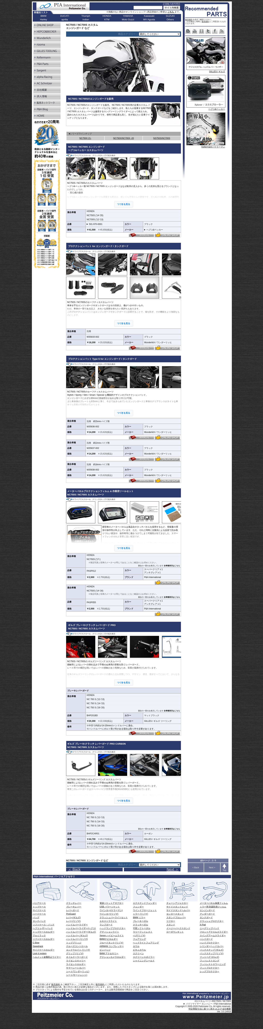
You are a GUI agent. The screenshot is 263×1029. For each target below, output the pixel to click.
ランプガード (106, 924)
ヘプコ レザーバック (43, 928)
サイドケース (39, 910)
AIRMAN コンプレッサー (112, 946)
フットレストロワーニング (213, 964)
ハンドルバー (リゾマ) (77, 939)
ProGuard (70, 914)
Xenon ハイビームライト (112, 935)
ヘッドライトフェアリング (146, 942)
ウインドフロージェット (145, 910)
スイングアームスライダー (213, 935)
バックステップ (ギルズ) (211, 950)
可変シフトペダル (141, 928)
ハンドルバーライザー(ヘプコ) (81, 928)
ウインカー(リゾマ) (109, 914)
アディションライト (109, 932)
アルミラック (39, 935)
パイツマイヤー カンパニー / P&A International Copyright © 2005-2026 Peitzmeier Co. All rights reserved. (203, 1005)
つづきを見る (123, 204)
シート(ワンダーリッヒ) (77, 971)
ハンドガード (206, 939)
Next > (212, 867)
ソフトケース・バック (43, 924)
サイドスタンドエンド (177, 906)
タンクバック (39, 921)
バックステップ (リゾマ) (211, 953)
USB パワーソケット (110, 906)
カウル (136, 946)
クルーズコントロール (77, 946)
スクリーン (138, 953)
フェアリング (139, 939)
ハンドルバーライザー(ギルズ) (81, 932)
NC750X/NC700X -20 (123, 138)
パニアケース (39, 903)
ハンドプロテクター (209, 942)
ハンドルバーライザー (77, 924)
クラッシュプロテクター (212, 921)
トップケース (39, 906)
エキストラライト (108, 921)
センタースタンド (175, 914)
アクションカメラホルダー (113, 957)
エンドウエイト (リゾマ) (78, 950)
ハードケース (39, 914)
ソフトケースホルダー (43, 939)
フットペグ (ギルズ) (209, 957)
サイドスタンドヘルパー (178, 910)
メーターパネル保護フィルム (214, 903)
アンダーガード (207, 914)
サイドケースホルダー (43, 950)
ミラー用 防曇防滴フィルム (213, 906)
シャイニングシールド (144, 960)
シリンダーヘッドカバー (212, 946)
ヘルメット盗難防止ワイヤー (47, 957)
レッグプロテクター (209, 971)
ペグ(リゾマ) (139, 935)
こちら (170, 12)
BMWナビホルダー (109, 939)
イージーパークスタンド (178, 928)
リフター (170, 921)
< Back (195, 867)
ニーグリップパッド (209, 928)
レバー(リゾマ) (73, 921)
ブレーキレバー (73, 906)
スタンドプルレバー (176, 917)
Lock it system (39, 953)
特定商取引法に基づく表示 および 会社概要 (210, 1009)
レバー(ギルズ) (73, 917)
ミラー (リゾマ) (140, 914)
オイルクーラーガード (77, 957)
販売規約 (188, 19)
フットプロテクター (209, 968)
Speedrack (38, 946)
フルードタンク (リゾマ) (111, 942)
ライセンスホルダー (76, 964)
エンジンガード (207, 910)
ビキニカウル (139, 950)
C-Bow (36, 942)
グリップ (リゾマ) (74, 953)
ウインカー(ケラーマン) (111, 910)
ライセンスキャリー (76, 960)
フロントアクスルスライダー (214, 932)
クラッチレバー (73, 903)
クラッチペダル (140, 924)
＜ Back (74, 869)
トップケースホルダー (43, 932)
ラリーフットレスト (142, 932)
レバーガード (72, 910)
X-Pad (203, 924)
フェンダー (138, 906)
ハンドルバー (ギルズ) (77, 935)
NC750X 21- (85, 138)
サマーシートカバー (76, 968)
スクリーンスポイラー (144, 957)
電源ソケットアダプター (111, 903)
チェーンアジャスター (177, 903)
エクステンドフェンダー (145, 903)
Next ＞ (173, 869)
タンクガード (206, 917)
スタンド (170, 924)
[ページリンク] (159, 34)
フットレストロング (209, 960)
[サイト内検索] (147, 8)
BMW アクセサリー (109, 953)
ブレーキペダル (140, 921)
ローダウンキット (175, 932)
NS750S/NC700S (161, 138)
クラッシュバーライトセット (114, 917)
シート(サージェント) (76, 975)
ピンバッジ (105, 950)
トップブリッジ (73, 942)
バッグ (36, 917)
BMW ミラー (139, 917)
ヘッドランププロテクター (113, 928)
